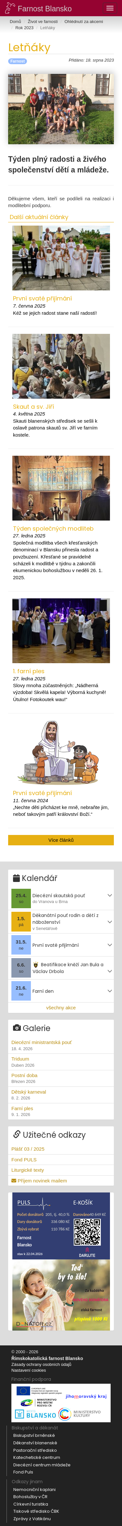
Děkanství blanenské (35, 1443)
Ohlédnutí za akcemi (83, 21)
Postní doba (61, 1079)
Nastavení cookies (28, 1370)
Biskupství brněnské (34, 1435)
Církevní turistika (30, 1504)
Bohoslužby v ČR (30, 1497)
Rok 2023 (24, 27)
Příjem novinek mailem (39, 1180)
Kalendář (35, 878)
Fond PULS (24, 1159)
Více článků (61, 840)
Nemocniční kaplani (34, 1489)
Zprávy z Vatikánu (32, 1519)
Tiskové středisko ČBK (36, 1511)
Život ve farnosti (43, 21)
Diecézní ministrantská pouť (61, 1045)
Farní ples (61, 1112)
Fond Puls (23, 1472)
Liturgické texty (27, 1170)
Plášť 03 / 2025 (28, 1149)
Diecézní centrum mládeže (42, 1465)
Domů (15, 21)
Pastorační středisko (35, 1450)
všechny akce (61, 1007)
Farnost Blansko (38, 8)
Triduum (61, 1062)
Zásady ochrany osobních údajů (41, 1364)
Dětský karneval (61, 1095)
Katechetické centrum (36, 1457)
